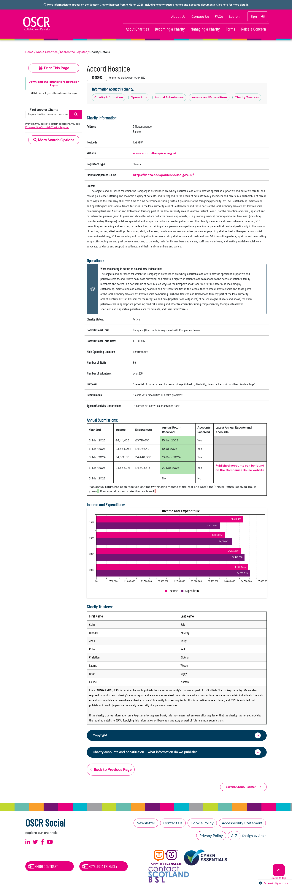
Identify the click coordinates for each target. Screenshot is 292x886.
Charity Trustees (247, 97)
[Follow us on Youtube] (50, 842)
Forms (230, 28)
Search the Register (73, 52)
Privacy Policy (211, 836)
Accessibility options (276, 883)
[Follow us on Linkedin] (27, 842)
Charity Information (108, 97)
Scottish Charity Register (243, 787)
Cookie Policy (202, 823)
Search (234, 17)
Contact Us (200, 17)
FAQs (219, 17)
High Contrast (43, 866)
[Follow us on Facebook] (42, 842)
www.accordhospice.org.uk (155, 153)
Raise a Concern (253, 28)
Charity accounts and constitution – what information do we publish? (146, 752)
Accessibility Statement (242, 823)
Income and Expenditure (209, 97)
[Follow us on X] (35, 842)
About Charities (137, 28)
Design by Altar (254, 836)
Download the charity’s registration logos (53, 83)
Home (29, 52)
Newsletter (146, 823)
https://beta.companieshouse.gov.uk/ (163, 175)
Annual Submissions (169, 97)
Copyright (100, 735)
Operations (139, 97)
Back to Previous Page (110, 769)
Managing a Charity (205, 28)
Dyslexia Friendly (99, 866)
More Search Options (53, 140)
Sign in (257, 17)
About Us (178, 17)
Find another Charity (44, 110)
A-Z (234, 836)
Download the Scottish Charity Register (47, 127)
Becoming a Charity (170, 28)
